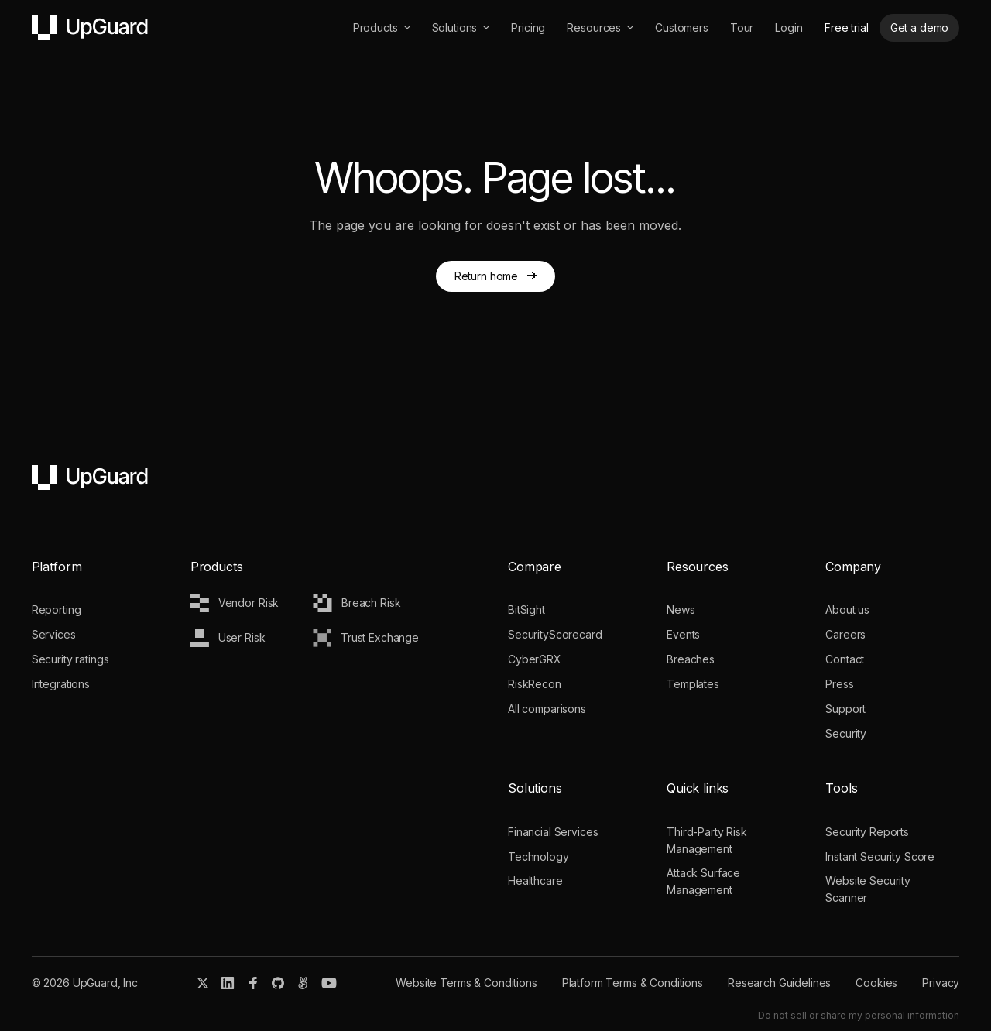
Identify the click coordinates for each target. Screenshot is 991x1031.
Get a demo (919, 27)
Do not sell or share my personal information (858, 1015)
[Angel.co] (302, 983)
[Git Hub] (278, 983)
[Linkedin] (228, 983)
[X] (202, 983)
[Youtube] (329, 983)
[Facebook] (253, 983)
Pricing (528, 27)
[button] (381, 28)
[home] (90, 27)
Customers (681, 27)
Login (788, 27)
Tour (741, 27)
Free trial (847, 27)
